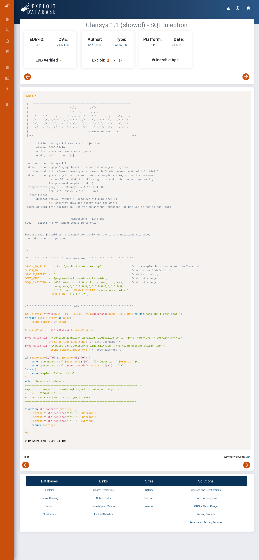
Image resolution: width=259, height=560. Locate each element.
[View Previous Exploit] (27, 76)
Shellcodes (49, 514)
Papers (50, 506)
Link (248, 456)
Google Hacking (49, 498)
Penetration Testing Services (206, 522)
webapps (121, 45)
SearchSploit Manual (103, 506)
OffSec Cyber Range (206, 506)
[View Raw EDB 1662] (120, 60)
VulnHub (149, 506)
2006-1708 (63, 45)
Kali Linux (149, 498)
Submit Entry (103, 498)
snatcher (94, 45)
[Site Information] (238, 8)
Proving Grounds (206, 514)
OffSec (149, 490)
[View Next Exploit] (245, 76)
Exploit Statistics (103, 514)
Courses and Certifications (206, 490)
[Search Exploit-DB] (248, 8)
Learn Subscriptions (206, 498)
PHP (152, 45)
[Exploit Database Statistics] (228, 8)
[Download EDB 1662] (109, 60)
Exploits (49, 490)
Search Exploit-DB (103, 490)
